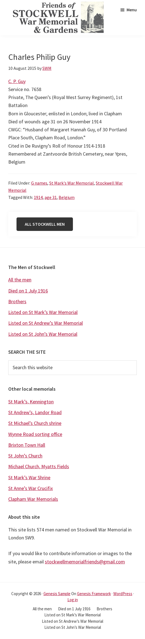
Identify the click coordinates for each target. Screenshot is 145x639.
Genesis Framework (94, 593)
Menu (132, 9)
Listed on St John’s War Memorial (42, 334)
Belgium (67, 197)
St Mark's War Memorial (71, 183)
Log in (72, 599)
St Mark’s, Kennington (31, 401)
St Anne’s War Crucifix (30, 488)
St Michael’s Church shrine (34, 423)
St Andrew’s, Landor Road (35, 412)
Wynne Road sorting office (35, 434)
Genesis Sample (56, 593)
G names (39, 183)
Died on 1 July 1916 (28, 290)
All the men (19, 279)
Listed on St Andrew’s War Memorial (45, 323)
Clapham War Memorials (33, 499)
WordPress (122, 593)
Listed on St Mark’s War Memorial (43, 312)
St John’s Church (25, 455)
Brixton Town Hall (26, 445)
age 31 (51, 197)
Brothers (17, 301)
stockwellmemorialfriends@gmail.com (85, 561)
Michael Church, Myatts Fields (38, 466)
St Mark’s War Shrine (29, 477)
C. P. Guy (17, 81)
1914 (38, 197)
